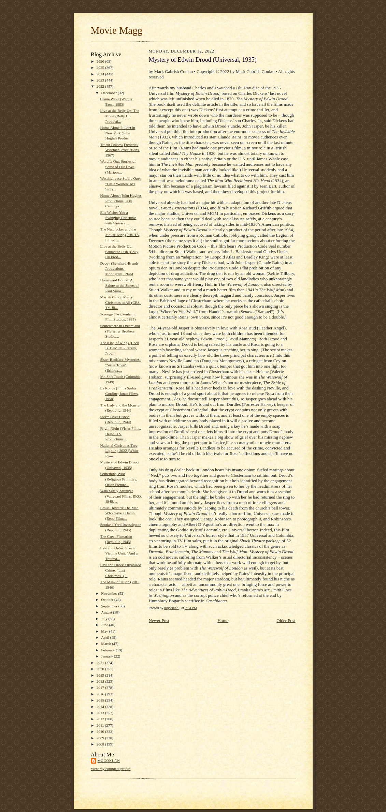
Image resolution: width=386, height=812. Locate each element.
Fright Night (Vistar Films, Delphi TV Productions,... (120, 433)
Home (222, 620)
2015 (101, 700)
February (108, 650)
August (107, 612)
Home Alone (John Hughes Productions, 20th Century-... (120, 200)
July (104, 619)
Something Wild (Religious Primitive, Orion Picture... (118, 479)
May (105, 631)
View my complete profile (111, 769)
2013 (101, 713)
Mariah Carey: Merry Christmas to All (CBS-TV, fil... (120, 302)
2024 (101, 74)
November (109, 593)
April (105, 637)
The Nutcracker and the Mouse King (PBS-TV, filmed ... (120, 234)
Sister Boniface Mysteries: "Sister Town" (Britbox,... (120, 364)
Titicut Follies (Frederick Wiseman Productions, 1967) (120, 150)
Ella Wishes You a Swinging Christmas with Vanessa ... (118, 217)
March (106, 643)
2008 (101, 744)
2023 (101, 80)
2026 (101, 61)
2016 (101, 694)
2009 (101, 738)
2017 (101, 687)
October (107, 599)
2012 (101, 719)
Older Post (285, 620)
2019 (101, 675)
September (109, 606)
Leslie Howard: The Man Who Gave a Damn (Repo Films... (119, 513)
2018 (101, 681)
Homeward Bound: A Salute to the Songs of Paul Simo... (119, 285)
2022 (101, 86)
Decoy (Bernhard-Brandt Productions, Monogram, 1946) (119, 268)
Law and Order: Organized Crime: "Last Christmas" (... (120, 570)
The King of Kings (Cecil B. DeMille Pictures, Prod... (119, 348)
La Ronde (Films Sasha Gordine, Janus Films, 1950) (119, 393)
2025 (101, 67)
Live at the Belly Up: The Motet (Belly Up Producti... (119, 115)
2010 (101, 731)
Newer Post (159, 620)
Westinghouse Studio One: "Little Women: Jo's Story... (120, 183)
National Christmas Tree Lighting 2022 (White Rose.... (119, 450)
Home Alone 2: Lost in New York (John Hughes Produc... (117, 133)
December (109, 93)
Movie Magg (117, 30)
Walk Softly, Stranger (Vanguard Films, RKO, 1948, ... (121, 496)
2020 (101, 669)
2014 (101, 707)
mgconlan (109, 761)
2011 (101, 725)
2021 (101, 663)
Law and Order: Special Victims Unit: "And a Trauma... (119, 553)
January (107, 656)
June (105, 625)
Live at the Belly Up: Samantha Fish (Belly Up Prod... (119, 251)
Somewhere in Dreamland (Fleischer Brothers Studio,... (120, 331)
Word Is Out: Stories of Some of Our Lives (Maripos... (117, 166)
